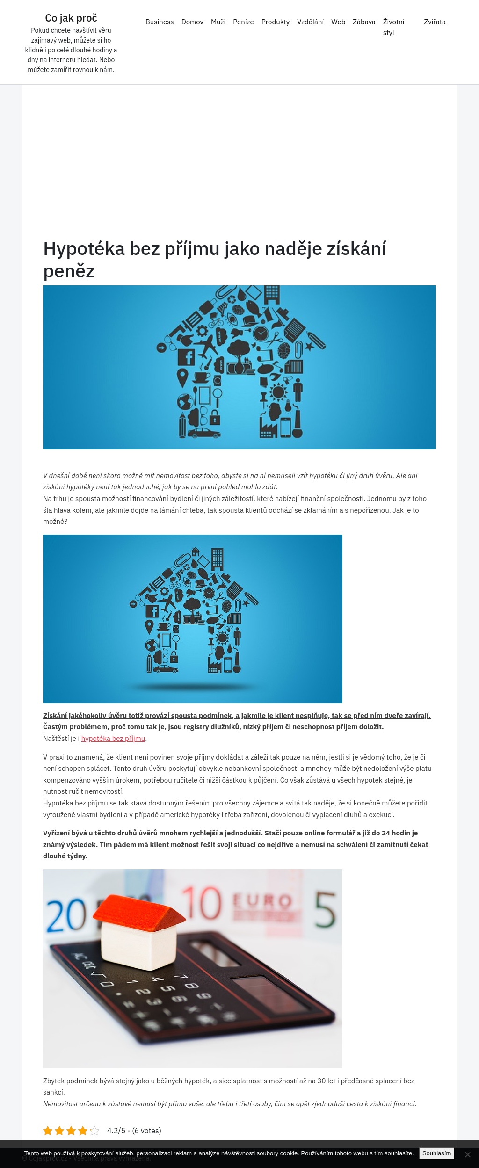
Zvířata (435, 21)
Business (159, 21)
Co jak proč (71, 17)
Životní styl (394, 27)
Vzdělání (310, 21)
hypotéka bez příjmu (113, 738)
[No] (467, 1154)
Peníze (243, 21)
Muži (218, 21)
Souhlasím (436, 1153)
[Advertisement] (239, 166)
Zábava (364, 21)
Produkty (275, 21)
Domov (192, 21)
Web (338, 21)
